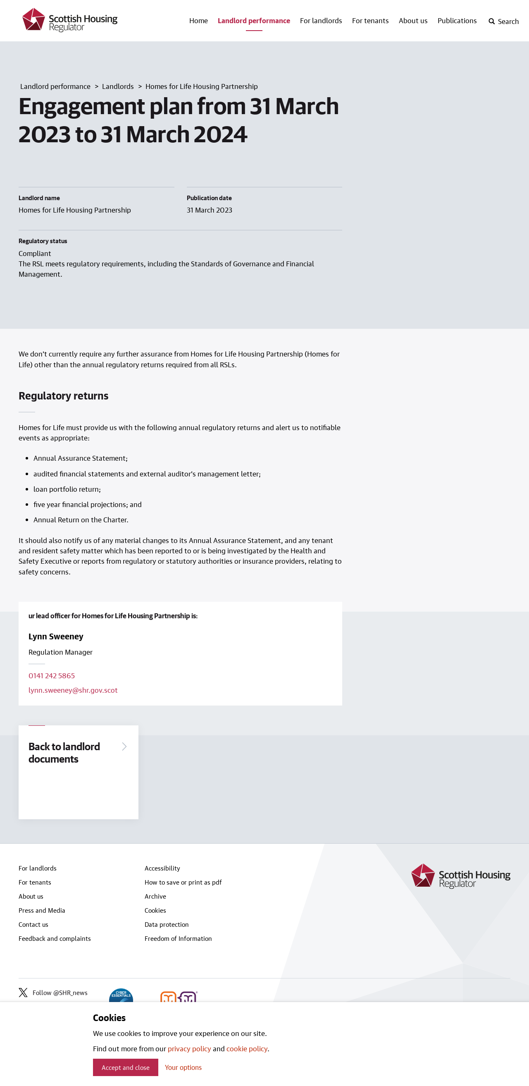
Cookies (155, 910)
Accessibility (162, 868)
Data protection (167, 924)
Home (198, 20)
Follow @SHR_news (53, 992)
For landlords (321, 20)
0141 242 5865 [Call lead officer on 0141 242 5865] (52, 675)
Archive (155, 896)
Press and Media (42, 910)
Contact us (33, 924)
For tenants (370, 20)
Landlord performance (254, 20)
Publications (457, 20)
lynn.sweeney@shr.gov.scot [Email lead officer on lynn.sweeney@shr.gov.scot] (73, 689)
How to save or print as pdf (183, 882)
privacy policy (189, 1048)
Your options (183, 1067)
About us (413, 20)
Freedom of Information (178, 938)
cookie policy (246, 1048)
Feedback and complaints (55, 938)
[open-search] (503, 21)
